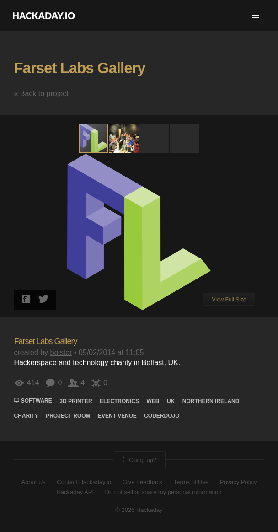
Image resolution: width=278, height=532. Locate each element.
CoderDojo (161, 416)
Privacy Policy (238, 481)
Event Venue (117, 416)
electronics (119, 401)
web (152, 401)
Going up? (138, 460)
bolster (61, 352)
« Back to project (41, 93)
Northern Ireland (211, 401)
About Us (33, 481)
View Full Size (229, 299)
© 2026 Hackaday (139, 509)
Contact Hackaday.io (84, 481)
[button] (255, 15)
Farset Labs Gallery (79, 67)
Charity (26, 416)
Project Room (68, 416)
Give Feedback (142, 481)
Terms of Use (191, 481)
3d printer (75, 401)
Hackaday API (75, 492)
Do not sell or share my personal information (163, 492)
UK (171, 401)
